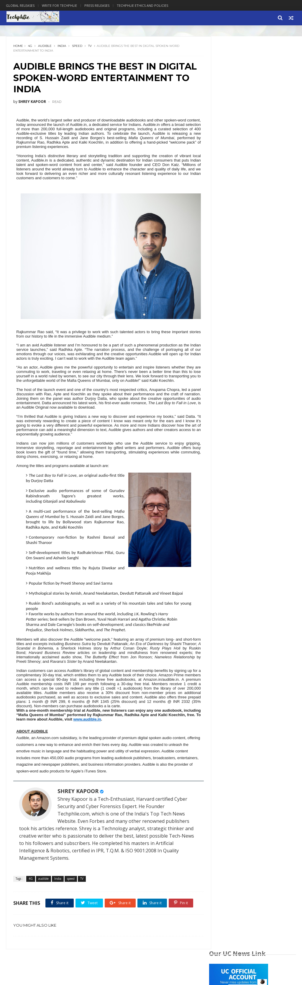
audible (45, 47)
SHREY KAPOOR (78, 812)
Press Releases (96, 5)
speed (77, 47)
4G (30, 47)
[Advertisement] (252, 389)
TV (90, 47)
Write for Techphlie (59, 5)
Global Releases (20, 5)
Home (18, 47)
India (62, 47)
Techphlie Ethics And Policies (142, 5)
